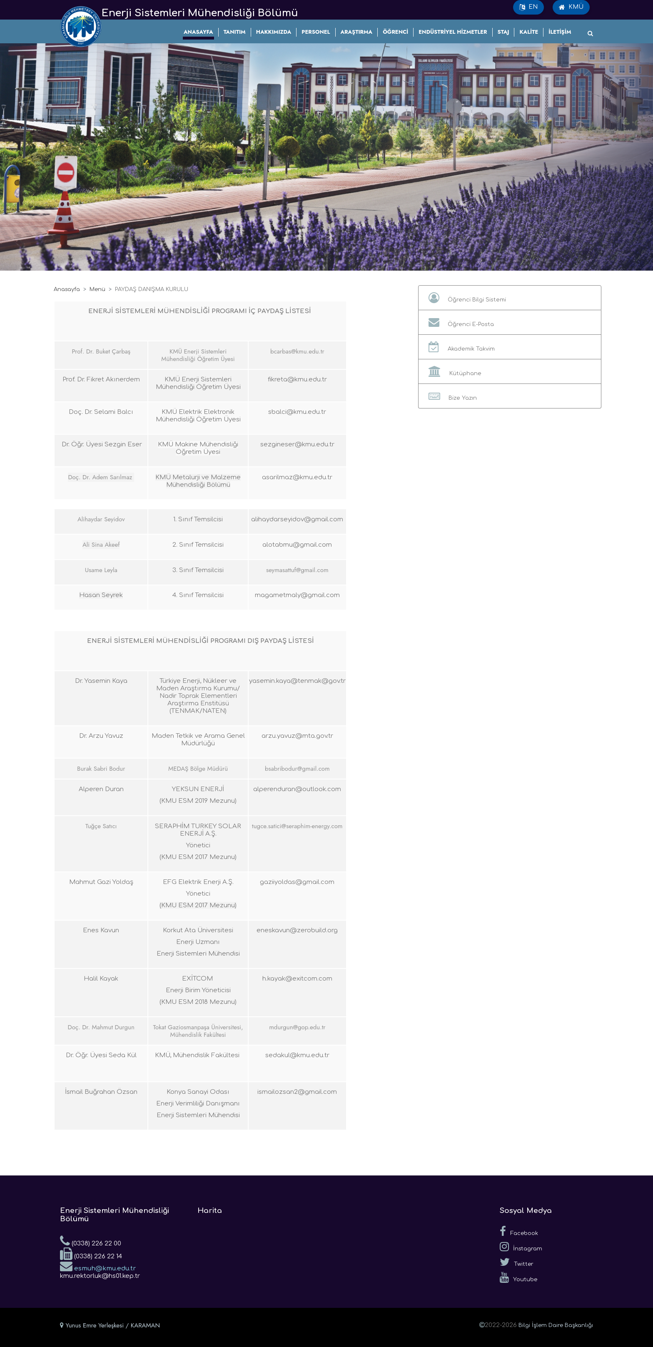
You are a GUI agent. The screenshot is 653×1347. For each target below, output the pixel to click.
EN (528, 7)
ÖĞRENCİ (395, 32)
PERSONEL (316, 32)
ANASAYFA (198, 32)
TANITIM (235, 32)
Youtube (518, 1277)
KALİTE (528, 32)
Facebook (519, 1231)
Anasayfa (67, 289)
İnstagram (521, 1246)
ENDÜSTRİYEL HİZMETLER (453, 32)
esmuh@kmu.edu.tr (98, 1266)
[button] (509, 297)
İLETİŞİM (559, 32)
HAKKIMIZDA (274, 32)
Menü (97, 289)
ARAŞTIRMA (357, 32)
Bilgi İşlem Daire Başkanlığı (555, 1325)
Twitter (516, 1262)
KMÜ (571, 7)
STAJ (503, 32)
